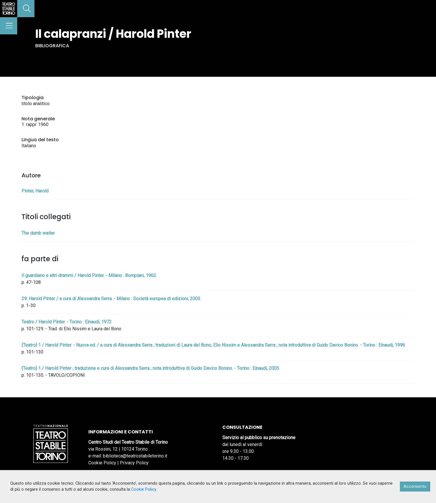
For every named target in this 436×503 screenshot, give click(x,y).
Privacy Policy (134, 462)
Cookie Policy (102, 462)
